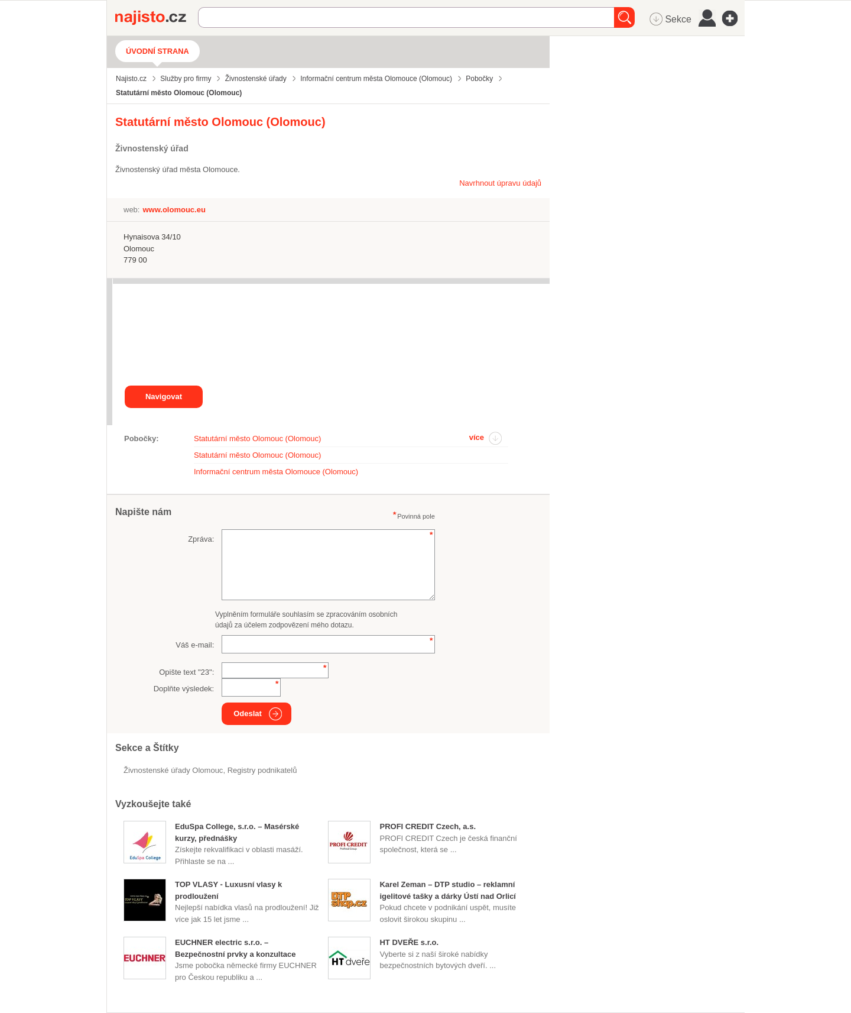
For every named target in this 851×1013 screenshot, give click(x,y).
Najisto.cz (156, 18)
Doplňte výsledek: (184, 688)
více (476, 437)
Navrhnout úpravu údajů (500, 183)
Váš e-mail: (195, 644)
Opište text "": (186, 672)
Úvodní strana (157, 51)
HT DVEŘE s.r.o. (409, 942)
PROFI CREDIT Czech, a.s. (427, 826)
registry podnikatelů (262, 770)
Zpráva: (201, 539)
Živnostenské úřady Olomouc (173, 770)
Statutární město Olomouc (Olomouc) (257, 438)
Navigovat (163, 396)
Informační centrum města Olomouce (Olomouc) (276, 471)
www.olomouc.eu (173, 209)
